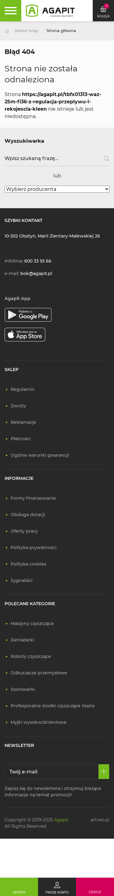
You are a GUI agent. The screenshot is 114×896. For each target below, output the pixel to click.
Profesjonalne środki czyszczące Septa (53, 706)
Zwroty (18, 406)
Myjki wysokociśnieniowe (39, 722)
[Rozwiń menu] (10, 10)
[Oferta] (19, 887)
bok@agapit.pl (36, 273)
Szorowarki (23, 689)
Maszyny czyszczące (32, 623)
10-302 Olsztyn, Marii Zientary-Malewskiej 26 (52, 236)
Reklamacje (23, 422)
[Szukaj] (104, 158)
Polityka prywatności (34, 547)
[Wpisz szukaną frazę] (57, 158)
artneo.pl (100, 820)
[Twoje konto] (57, 887)
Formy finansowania (33, 498)
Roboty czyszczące (31, 656)
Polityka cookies (28, 564)
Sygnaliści (22, 580)
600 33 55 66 (37, 261)
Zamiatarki (22, 640)
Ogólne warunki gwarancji (40, 455)
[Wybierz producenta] (57, 189)
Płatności (21, 438)
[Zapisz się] (103, 771)
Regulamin (23, 389)
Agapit (61, 820)
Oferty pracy (24, 531)
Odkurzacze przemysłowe (39, 673)
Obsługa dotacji (28, 514)
